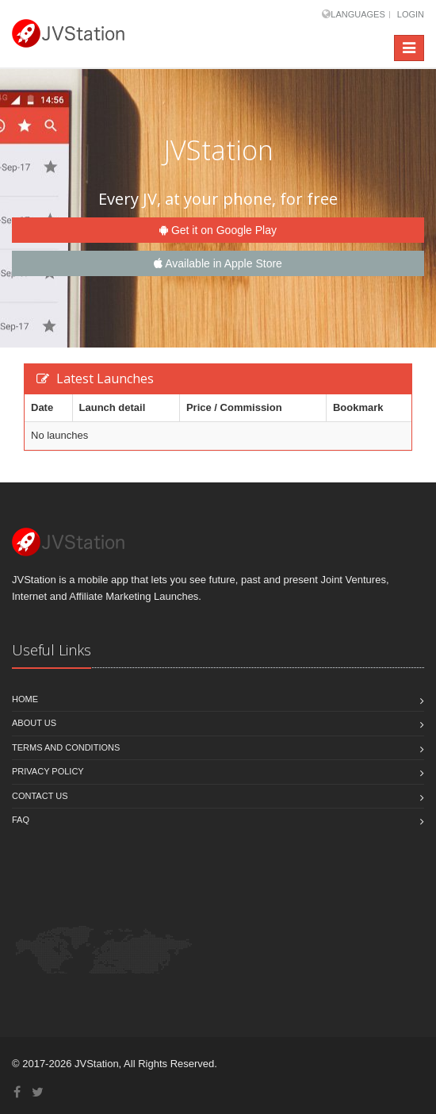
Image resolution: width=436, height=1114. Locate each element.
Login (410, 14)
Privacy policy (48, 771)
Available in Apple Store (218, 263)
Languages (357, 14)
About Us (34, 723)
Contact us (40, 796)
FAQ (20, 819)
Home (25, 699)
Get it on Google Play (218, 230)
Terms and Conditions (66, 747)
